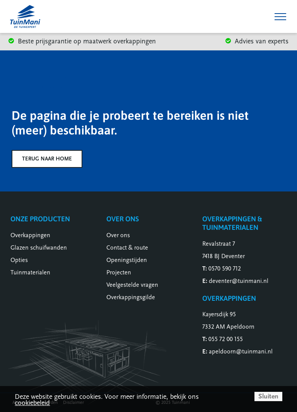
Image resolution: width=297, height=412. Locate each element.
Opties (19, 260)
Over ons (118, 235)
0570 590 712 (224, 268)
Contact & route (127, 247)
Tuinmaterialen (30, 272)
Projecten (118, 272)
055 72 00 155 (225, 339)
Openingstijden (126, 260)
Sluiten (268, 396)
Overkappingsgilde (130, 297)
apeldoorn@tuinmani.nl (241, 351)
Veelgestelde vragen (132, 284)
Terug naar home (47, 158)
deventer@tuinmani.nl (238, 281)
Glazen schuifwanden (38, 247)
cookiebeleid (32, 403)
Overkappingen (30, 235)
